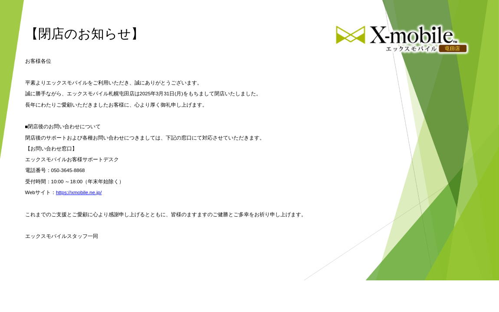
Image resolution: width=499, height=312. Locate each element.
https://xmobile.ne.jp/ (79, 192)
